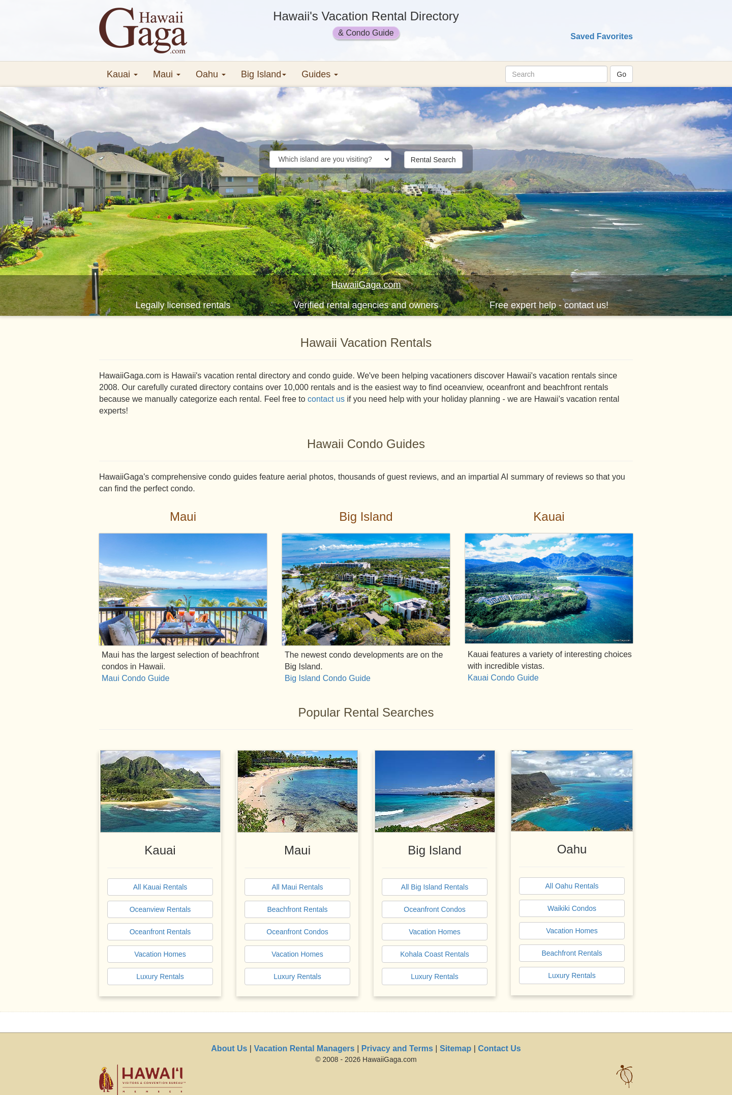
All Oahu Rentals (571, 886)
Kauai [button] (122, 74)
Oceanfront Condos (297, 932)
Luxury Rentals (160, 976)
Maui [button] (166, 74)
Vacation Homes (160, 954)
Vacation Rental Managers (304, 1048)
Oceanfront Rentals (160, 932)
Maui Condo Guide (135, 678)
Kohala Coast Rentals (434, 954)
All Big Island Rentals (434, 887)
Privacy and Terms (397, 1048)
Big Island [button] (263, 74)
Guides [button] (319, 74)
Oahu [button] (211, 74)
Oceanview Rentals (160, 909)
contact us (326, 399)
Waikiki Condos (571, 908)
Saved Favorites (601, 36)
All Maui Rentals (297, 887)
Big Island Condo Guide (328, 678)
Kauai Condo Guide (503, 677)
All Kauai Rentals (160, 887)
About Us (229, 1048)
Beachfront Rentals (297, 909)
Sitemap (455, 1048)
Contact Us (499, 1048)
